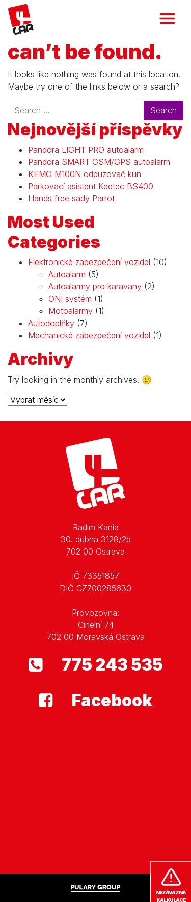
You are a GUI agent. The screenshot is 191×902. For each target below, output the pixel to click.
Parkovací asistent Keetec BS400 (90, 186)
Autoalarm (67, 274)
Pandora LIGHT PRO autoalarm (86, 149)
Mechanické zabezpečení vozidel (89, 335)
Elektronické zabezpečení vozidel (89, 262)
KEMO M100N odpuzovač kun (84, 174)
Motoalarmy (70, 311)
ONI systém (70, 299)
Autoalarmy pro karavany (95, 286)
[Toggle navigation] (167, 19)
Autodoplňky (51, 323)
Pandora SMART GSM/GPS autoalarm (99, 162)
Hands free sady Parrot (71, 198)
